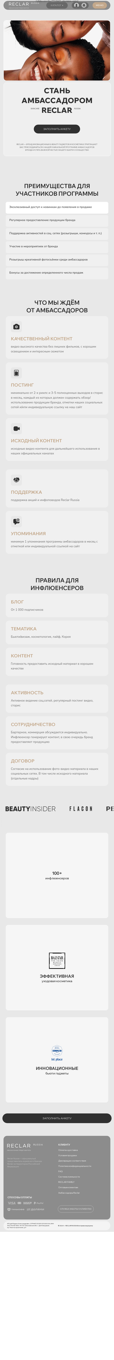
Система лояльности (69, 1176)
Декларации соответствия (72, 1160)
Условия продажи (67, 1155)
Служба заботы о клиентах (75, 1209)
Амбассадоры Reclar (69, 1192)
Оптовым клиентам (68, 1187)
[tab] (51, 208)
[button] (57, 1118)
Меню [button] (100, 5)
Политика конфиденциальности (74, 1166)
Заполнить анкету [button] (57, 129)
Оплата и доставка (68, 1150)
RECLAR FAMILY (66, 1182)
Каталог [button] (56, 5)
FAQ (60, 1171)
